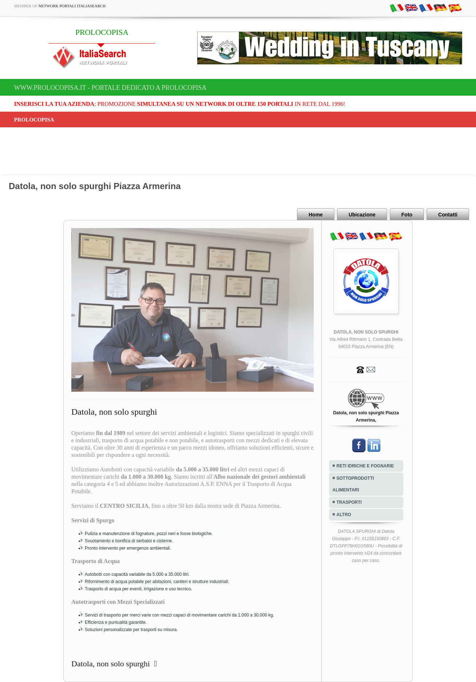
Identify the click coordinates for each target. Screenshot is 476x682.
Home (316, 215)
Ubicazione (362, 215)
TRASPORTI (349, 502)
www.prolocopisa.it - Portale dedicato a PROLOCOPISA (110, 87)
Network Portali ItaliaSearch (72, 6)
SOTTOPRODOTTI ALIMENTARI (353, 484)
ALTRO (344, 514)
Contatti (447, 215)
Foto (406, 215)
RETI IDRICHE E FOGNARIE (365, 465)
